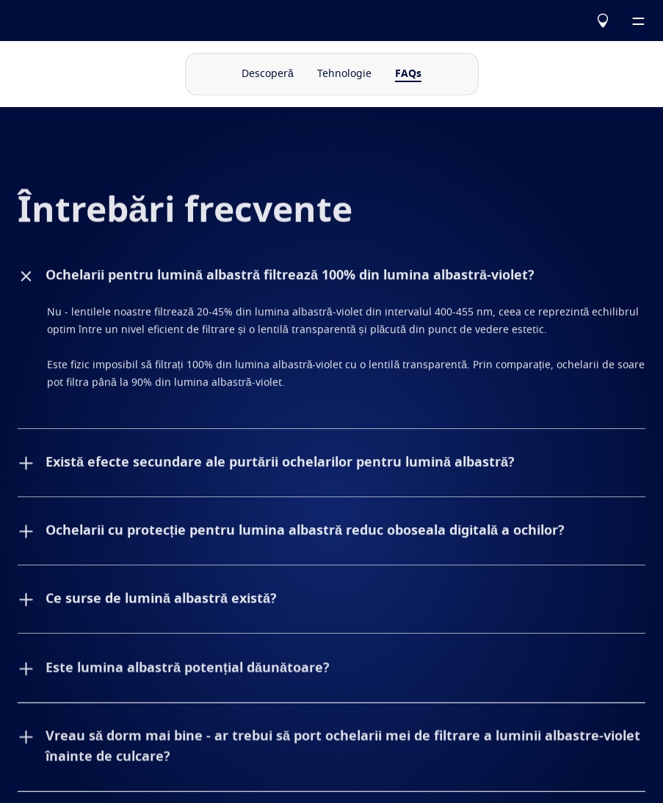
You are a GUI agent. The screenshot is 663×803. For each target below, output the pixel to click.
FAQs (408, 74)
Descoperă (268, 74)
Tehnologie (344, 74)
